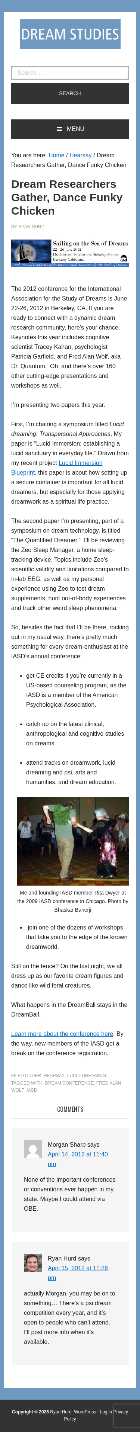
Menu (75, 129)
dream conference (69, 1083)
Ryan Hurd (61, 1412)
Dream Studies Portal (70, 34)
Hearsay (54, 1075)
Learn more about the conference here (62, 1034)
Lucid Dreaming (86, 1075)
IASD (32, 1090)
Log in (106, 1412)
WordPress (85, 1412)
